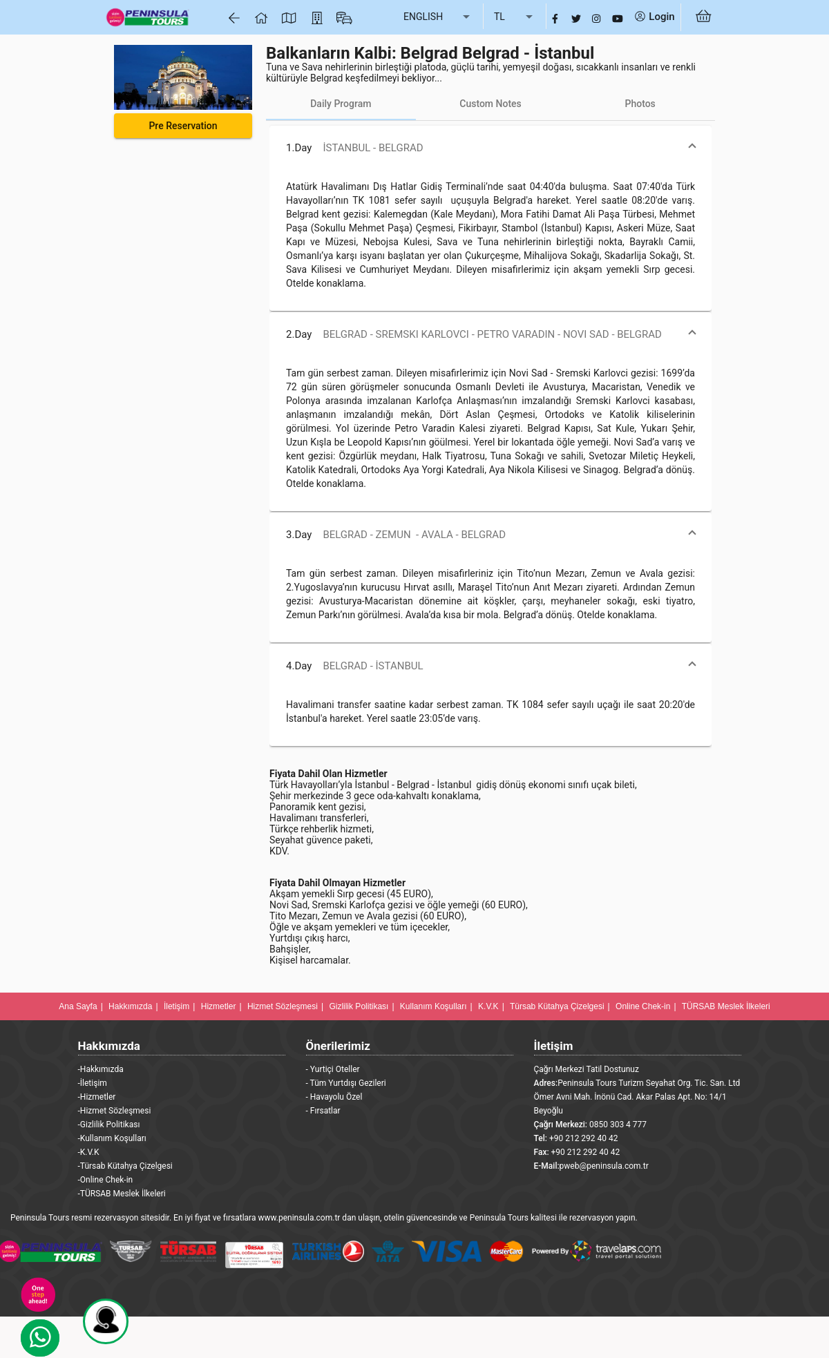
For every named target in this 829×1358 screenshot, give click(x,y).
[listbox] (438, 17)
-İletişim (92, 1083)
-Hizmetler (97, 1097)
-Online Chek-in (105, 1180)
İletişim (176, 1006)
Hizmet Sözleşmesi (282, 1006)
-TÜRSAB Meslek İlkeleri (122, 1193)
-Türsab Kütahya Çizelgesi (125, 1166)
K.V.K (488, 1006)
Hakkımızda (130, 1006)
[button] (490, 148)
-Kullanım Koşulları (112, 1138)
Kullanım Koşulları (433, 1006)
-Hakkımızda (101, 1069)
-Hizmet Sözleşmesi (114, 1111)
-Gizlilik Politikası (109, 1124)
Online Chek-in (643, 1006)
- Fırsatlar (323, 1111)
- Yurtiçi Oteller (333, 1069)
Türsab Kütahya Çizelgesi (557, 1006)
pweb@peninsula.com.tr (604, 1166)
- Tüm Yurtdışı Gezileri (346, 1083)
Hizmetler (218, 1006)
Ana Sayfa (78, 1006)
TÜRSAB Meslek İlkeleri (726, 1006)
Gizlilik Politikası (358, 1006)
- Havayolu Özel (334, 1097)
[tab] (341, 103)
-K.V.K (88, 1152)
